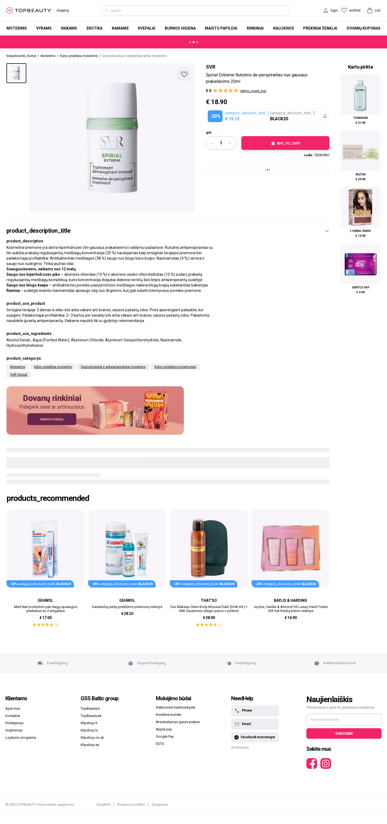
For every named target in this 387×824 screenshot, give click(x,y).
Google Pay (165, 736)
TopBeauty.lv (90, 708)
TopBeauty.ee (91, 716)
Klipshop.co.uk (92, 737)
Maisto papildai (221, 28)
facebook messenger (254, 737)
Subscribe (344, 733)
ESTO (160, 744)
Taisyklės (103, 804)
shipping (62, 10)
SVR (210, 67)
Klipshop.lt (89, 723)
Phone (243, 710)
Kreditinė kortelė (168, 715)
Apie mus (12, 708)
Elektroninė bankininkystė (175, 707)
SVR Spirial (18, 375)
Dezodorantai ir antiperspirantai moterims (113, 367)
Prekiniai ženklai (320, 28)
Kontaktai (12, 716)
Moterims (16, 28)
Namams (120, 28)
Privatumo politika (131, 804)
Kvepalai (146, 28)
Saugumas (160, 804)
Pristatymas (14, 723)
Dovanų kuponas (364, 28)
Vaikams (69, 28)
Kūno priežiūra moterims (53, 367)
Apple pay (164, 729)
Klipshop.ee (90, 745)
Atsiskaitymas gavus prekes (178, 722)
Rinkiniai (255, 28)
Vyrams (44, 28)
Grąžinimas (14, 730)
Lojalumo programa (20, 737)
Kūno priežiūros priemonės (175, 367)
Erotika (94, 28)
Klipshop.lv (89, 730)
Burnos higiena (180, 28)
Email (242, 724)
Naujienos (283, 28)
